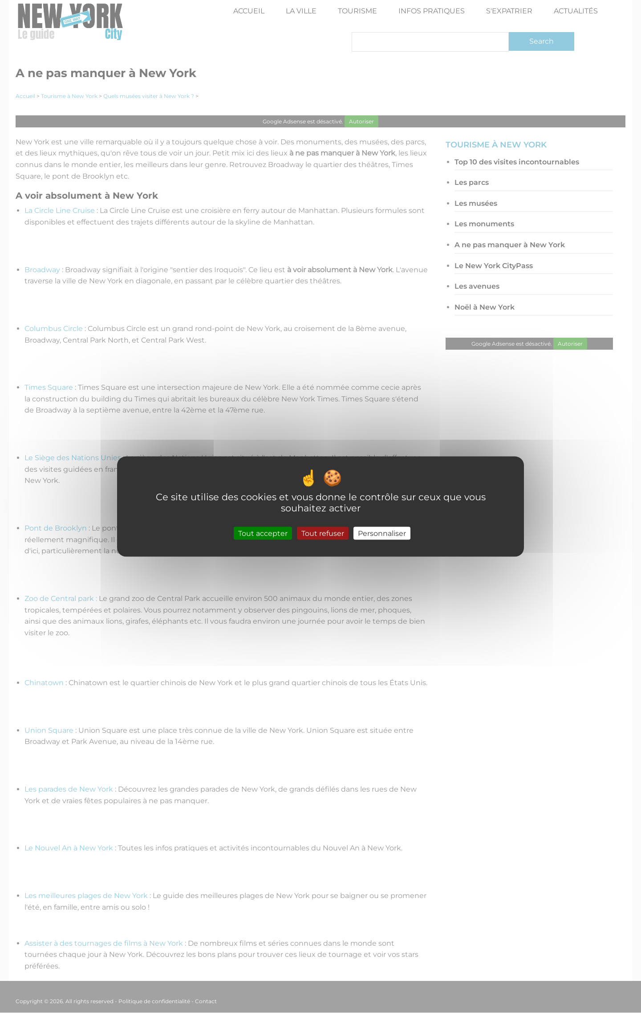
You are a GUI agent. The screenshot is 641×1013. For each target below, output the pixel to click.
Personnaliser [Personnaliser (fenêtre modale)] (382, 533)
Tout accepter (263, 533)
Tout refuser (322, 533)
